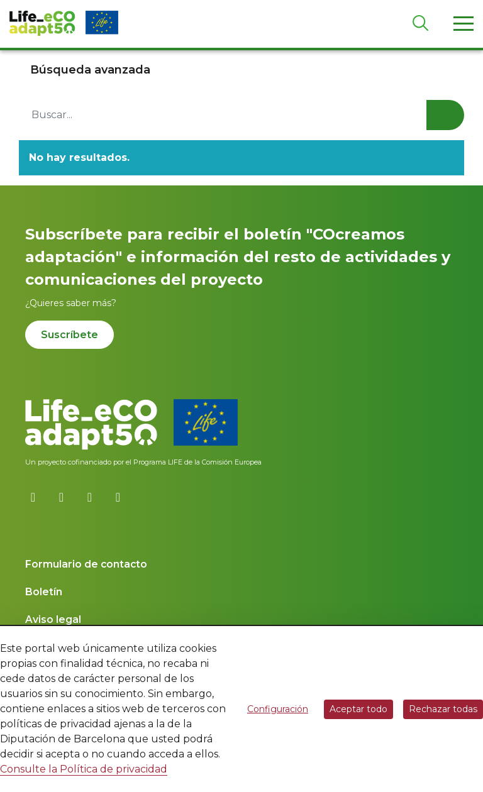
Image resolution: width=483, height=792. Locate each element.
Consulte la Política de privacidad (83, 769)
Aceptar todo (358, 709)
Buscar (445, 115)
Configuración (277, 709)
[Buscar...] (241, 115)
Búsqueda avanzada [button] (90, 70)
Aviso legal (53, 619)
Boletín (43, 592)
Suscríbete (69, 335)
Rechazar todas (443, 709)
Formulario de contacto (86, 564)
